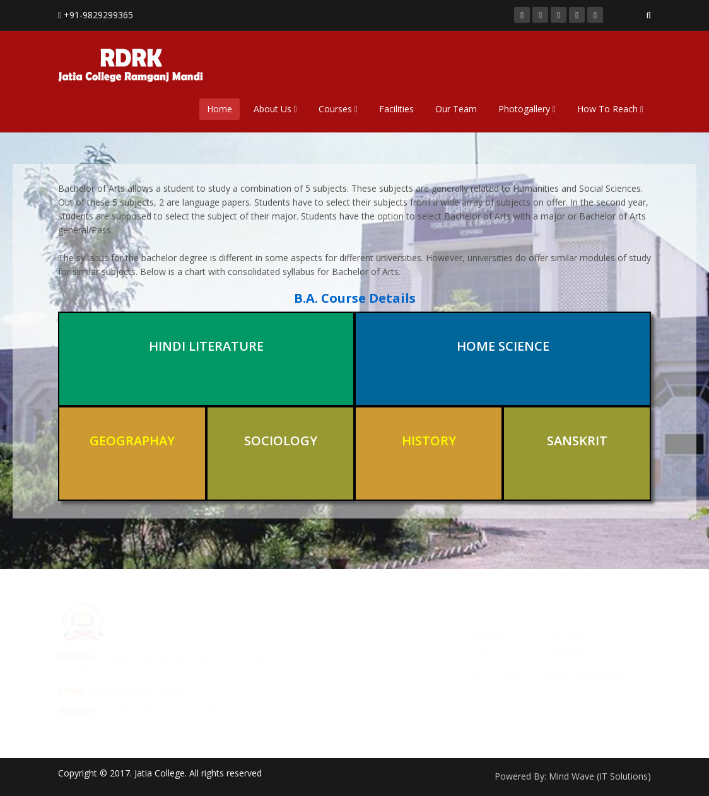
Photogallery (527, 109)
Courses (338, 109)
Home (219, 109)
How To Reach (610, 109)
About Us (275, 109)
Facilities (396, 109)
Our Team (456, 109)
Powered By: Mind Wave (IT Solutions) (573, 776)
